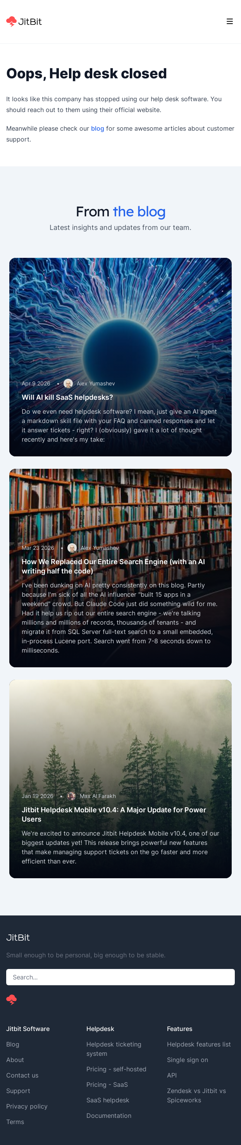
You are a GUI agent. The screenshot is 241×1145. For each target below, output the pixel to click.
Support (18, 1091)
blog (97, 128)
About (15, 1060)
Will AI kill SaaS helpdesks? (67, 397)
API (172, 1075)
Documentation (108, 1115)
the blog (139, 211)
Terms (15, 1122)
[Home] (24, 21)
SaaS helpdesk (107, 1100)
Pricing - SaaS (107, 1084)
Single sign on (187, 1060)
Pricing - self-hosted (116, 1069)
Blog (12, 1044)
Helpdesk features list (199, 1044)
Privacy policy (27, 1106)
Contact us (22, 1075)
